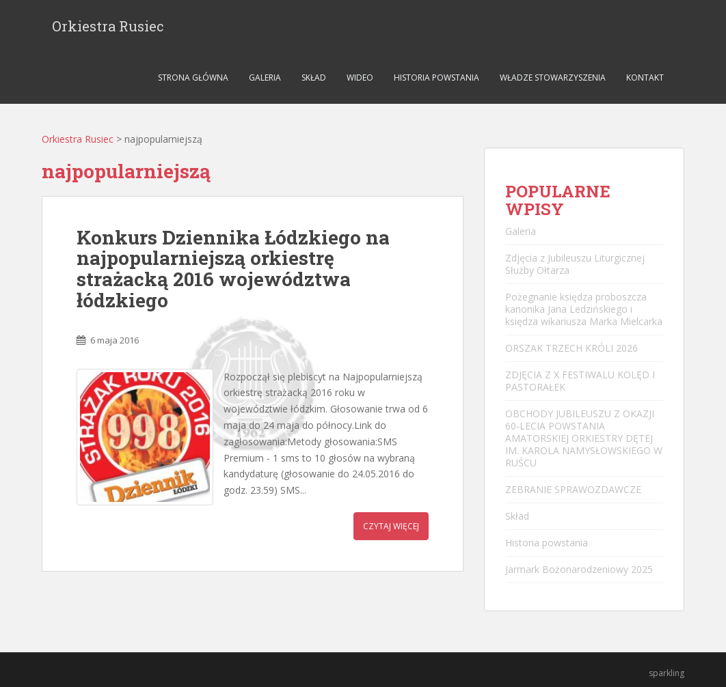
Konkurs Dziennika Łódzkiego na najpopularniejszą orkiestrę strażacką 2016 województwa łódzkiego (233, 269)
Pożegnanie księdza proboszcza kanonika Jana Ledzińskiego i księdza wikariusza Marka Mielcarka (583, 309)
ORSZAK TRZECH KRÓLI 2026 (571, 347)
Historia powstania (436, 77)
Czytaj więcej (391, 526)
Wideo (360, 77)
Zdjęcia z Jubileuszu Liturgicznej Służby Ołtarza (575, 264)
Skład (313, 77)
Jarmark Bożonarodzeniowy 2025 (579, 569)
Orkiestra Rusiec (108, 26)
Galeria (265, 77)
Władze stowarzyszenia (553, 77)
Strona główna (193, 77)
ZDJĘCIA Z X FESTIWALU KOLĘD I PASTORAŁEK (580, 380)
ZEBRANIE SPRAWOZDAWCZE (573, 489)
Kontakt (645, 77)
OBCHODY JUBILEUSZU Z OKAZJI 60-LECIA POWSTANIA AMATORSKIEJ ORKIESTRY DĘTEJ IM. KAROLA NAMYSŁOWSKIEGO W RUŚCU (583, 438)
